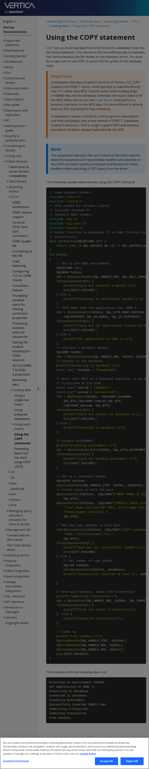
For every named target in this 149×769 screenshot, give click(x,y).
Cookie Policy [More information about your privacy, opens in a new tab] (88, 760)
